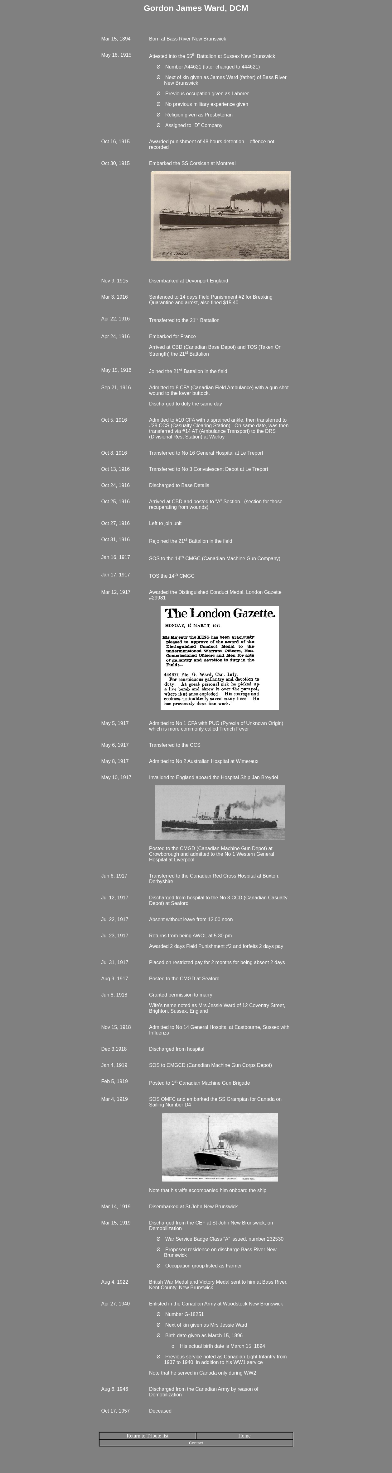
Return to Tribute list (147, 1435)
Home (244, 1435)
